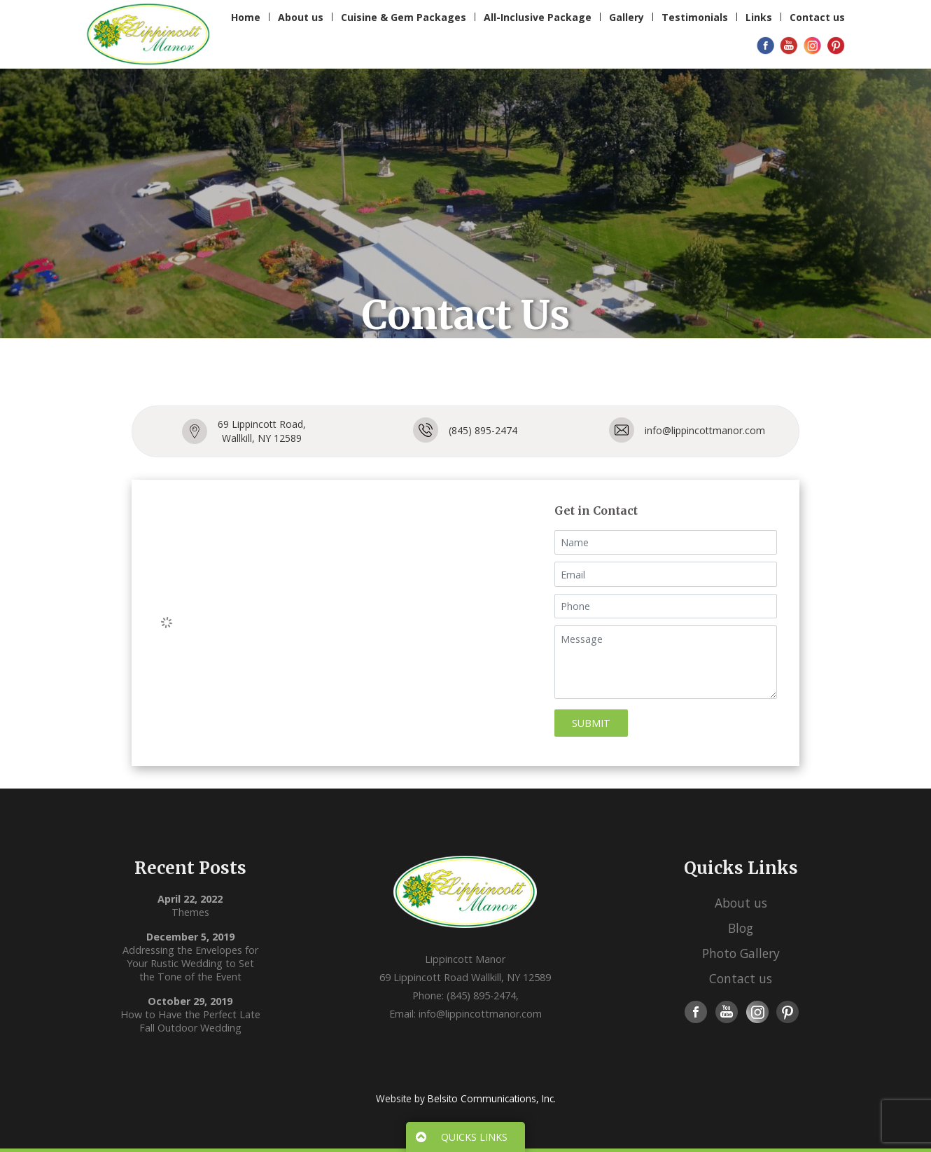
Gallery (626, 17)
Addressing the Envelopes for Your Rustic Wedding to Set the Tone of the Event (190, 963)
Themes (190, 912)
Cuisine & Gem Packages (403, 17)
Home (245, 17)
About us (300, 17)
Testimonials (695, 17)
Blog (740, 927)
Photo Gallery (741, 953)
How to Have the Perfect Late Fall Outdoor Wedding (190, 1021)
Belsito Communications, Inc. (492, 1098)
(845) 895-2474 (483, 430)
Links (759, 17)
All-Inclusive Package (538, 17)
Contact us (817, 17)
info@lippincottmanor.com (705, 430)
